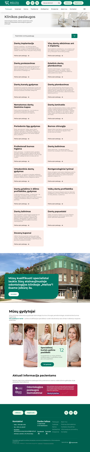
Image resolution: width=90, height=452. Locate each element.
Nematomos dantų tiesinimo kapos (23, 106)
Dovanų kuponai (22, 233)
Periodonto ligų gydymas (27, 126)
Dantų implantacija (24, 43)
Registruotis (78, 3)
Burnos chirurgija (57, 126)
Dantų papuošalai (57, 211)
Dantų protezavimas (24, 63)
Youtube (48, 433)
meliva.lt (40, 443)
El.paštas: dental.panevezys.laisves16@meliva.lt (25, 430)
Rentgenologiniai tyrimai (60, 169)
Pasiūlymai (34, 9)
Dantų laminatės (56, 105)
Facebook (40, 433)
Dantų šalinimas (22, 211)
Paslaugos (8, 9)
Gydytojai (18, 9)
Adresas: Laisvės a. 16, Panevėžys (23, 433)
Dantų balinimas (56, 146)
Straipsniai (54, 9)
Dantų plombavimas (58, 84)
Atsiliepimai (45, 9)
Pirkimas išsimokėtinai (68, 424)
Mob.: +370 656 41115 (20, 424)
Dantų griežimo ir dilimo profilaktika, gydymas (26, 190)
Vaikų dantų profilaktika (60, 189)
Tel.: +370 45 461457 (19, 427)
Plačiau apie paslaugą (21, 55)
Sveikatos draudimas (68, 427)
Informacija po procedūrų (69, 429)
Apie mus (64, 9)
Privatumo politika (49, 443)
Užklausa (68, 3)
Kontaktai (73, 9)
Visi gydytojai (47, 364)
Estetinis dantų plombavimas (55, 64)
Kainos (26, 9)
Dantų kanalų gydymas (26, 84)
